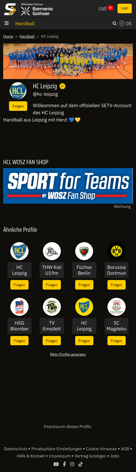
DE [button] (125, 23)
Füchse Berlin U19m (84, 270)
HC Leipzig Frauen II (19, 270)
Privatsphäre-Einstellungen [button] (57, 449)
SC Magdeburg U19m (116, 325)
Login (124, 8)
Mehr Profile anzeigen (68, 354)
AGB (125, 449)
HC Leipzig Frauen (84, 325)
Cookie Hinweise (102, 449)
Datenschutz (16, 449)
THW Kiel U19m (52, 270)
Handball (25, 23)
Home (8, 36)
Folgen (18, 105)
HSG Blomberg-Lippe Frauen (19, 325)
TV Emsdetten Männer (52, 325)
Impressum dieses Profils (67, 426)
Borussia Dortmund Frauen (116, 270)
